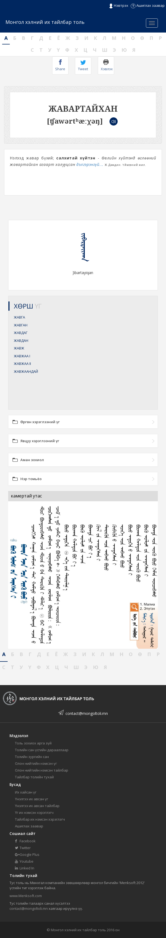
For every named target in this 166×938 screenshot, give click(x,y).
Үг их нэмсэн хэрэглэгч (34, 812)
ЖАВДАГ (20, 332)
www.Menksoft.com (26, 895)
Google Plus (27, 854)
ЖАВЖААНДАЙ (26, 371)
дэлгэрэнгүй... (89, 164)
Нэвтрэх (118, 5)
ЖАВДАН (21, 340)
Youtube (24, 861)
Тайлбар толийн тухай (34, 777)
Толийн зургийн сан (32, 756)
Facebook (25, 841)
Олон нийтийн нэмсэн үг (36, 763)
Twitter (23, 847)
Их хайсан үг (25, 792)
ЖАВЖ (19, 348)
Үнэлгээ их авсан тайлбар (37, 805)
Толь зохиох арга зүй (33, 743)
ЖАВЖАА (22, 356)
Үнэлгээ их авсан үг (31, 798)
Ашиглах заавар (148, 5)
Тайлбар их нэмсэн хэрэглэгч (40, 819)
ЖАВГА (19, 317)
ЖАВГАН (20, 325)
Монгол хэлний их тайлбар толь (44, 22)
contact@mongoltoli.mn (86, 713)
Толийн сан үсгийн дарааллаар (41, 749)
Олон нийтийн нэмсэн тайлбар (41, 770)
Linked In (24, 868)
